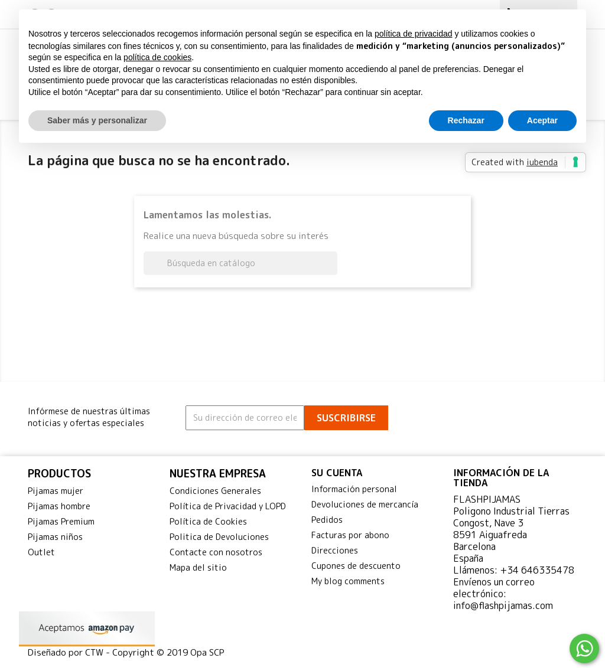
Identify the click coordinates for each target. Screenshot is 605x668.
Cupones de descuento (356, 565)
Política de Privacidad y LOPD (228, 506)
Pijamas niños (55, 536)
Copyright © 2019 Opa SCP (168, 652)
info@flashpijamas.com (503, 605)
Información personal (354, 489)
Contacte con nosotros (216, 552)
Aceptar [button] (542, 120)
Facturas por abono (350, 535)
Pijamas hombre (59, 506)
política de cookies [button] (157, 57)
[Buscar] (240, 263)
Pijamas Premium (61, 521)
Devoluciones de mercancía (364, 504)
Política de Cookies (208, 521)
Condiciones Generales (215, 490)
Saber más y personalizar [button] (97, 120)
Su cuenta (336, 472)
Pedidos (327, 519)
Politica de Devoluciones (219, 536)
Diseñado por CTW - (70, 652)
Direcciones (334, 550)
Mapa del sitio (198, 567)
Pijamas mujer (55, 490)
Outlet (41, 552)
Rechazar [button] (466, 120)
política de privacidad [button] (414, 33)
